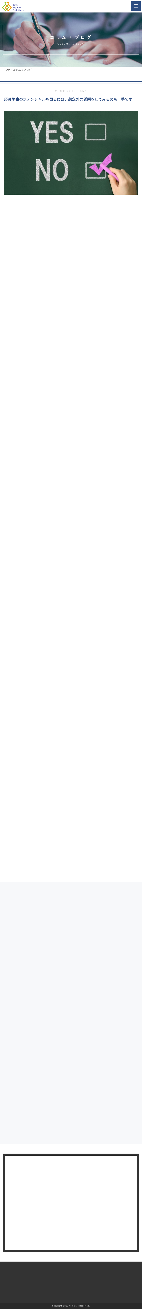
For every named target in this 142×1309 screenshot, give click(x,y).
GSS (65, 1306)
